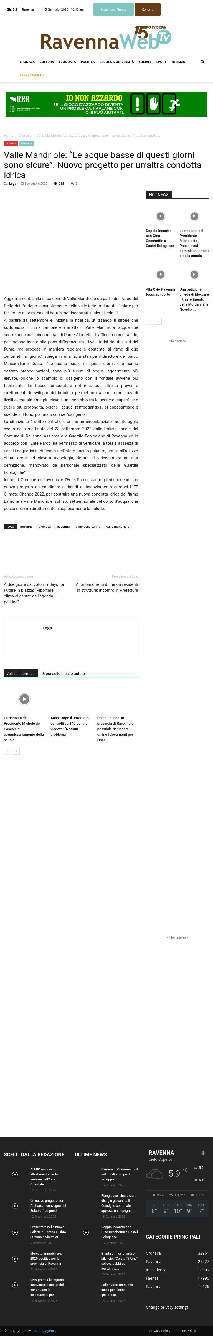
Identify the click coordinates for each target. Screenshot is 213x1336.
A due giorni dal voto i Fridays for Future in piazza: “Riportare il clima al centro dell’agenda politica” (34, 593)
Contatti (147, 9)
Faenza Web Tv (32, 75)
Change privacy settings (167, 1307)
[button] (202, 62)
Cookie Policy (186, 1331)
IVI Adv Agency (45, 1331)
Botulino (26, 526)
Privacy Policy (159, 1331)
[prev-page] (7, 751)
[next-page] (16, 751)
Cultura (47, 62)
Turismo (178, 62)
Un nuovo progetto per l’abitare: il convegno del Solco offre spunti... (48, 1206)
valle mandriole (117, 526)
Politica (88, 62)
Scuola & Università (117, 62)
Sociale (145, 62)
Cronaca (27, 62)
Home (8, 135)
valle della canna (88, 526)
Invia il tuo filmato (113, 9)
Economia (67, 62)
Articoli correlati (21, 673)
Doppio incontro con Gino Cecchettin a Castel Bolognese (119, 1232)
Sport (161, 62)
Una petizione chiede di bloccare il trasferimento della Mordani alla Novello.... (194, 299)
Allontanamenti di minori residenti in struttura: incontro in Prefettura (107, 587)
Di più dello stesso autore (63, 673)
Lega (12, 183)
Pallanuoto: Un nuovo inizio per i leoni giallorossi (117, 1290)
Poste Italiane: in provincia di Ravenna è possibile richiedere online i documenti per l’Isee (115, 729)
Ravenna (26, 143)
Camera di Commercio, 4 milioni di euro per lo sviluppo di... (119, 1174)
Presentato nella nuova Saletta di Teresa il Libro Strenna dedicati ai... (48, 1232)
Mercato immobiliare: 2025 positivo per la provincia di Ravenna (46, 1258)
